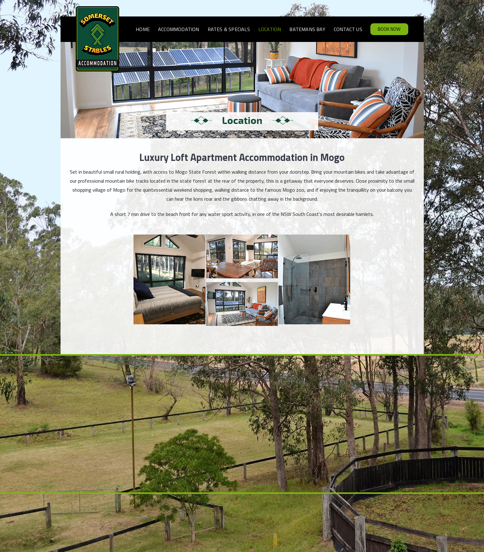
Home (143, 29)
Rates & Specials (229, 29)
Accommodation (178, 29)
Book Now (389, 29)
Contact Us (348, 29)
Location (269, 29)
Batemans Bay (307, 29)
